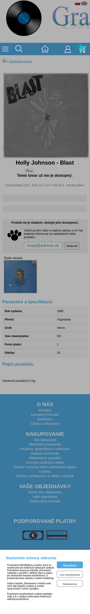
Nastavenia (70, 584)
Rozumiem (69, 565)
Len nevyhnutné (70, 574)
